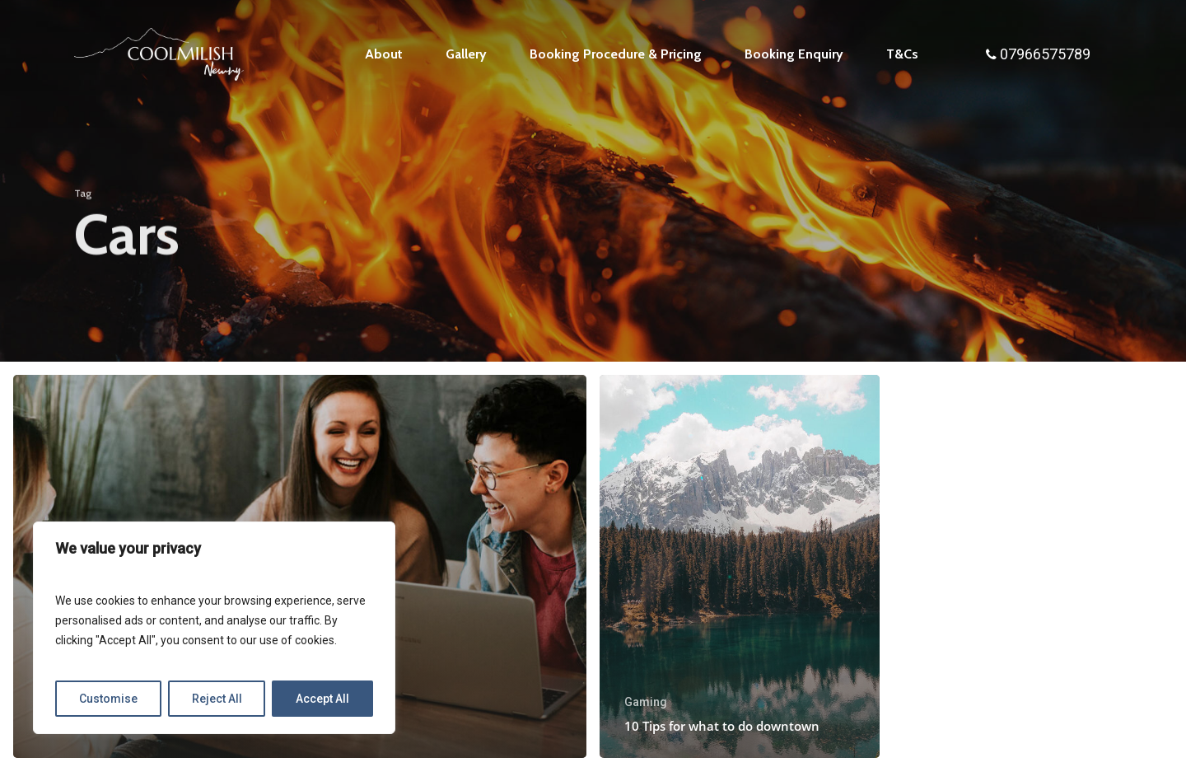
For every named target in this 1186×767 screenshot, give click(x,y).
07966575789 (1045, 54)
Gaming (645, 702)
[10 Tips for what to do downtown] (740, 567)
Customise (108, 698)
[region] (214, 627)
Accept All (322, 698)
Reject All (217, 698)
